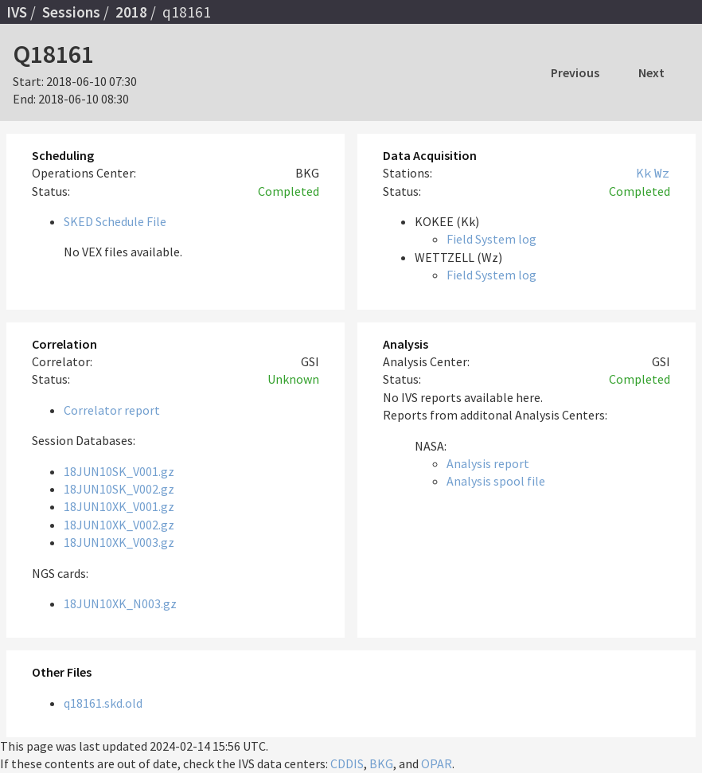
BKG (381, 763)
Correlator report (112, 410)
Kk (644, 173)
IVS (16, 11)
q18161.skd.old (103, 703)
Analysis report (488, 463)
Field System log (491, 239)
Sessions (71, 11)
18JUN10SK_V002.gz (119, 489)
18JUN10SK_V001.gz (119, 471)
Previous (575, 72)
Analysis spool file (496, 481)
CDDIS (347, 763)
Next (651, 72)
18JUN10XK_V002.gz (119, 525)
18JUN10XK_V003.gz (119, 542)
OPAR (436, 763)
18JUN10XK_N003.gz (120, 603)
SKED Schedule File (115, 221)
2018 (131, 11)
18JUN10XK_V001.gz (119, 506)
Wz (662, 173)
